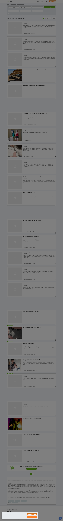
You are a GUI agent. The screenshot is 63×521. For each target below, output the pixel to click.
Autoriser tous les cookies (32, 514)
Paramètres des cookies (32, 516)
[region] (20, 515)
